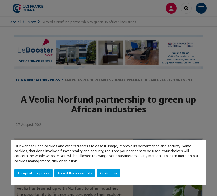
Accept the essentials (74, 173)
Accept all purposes (33, 173)
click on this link (64, 160)
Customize (108, 173)
